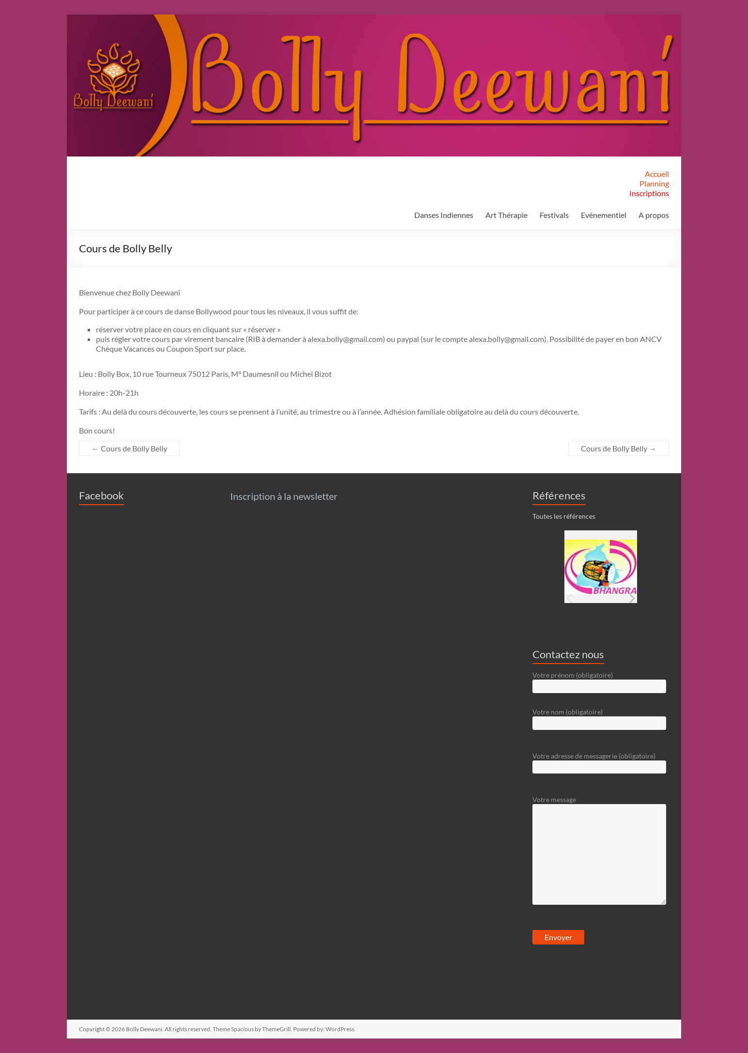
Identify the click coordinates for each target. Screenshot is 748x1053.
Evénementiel (603, 214)
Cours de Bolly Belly (129, 448)
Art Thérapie (506, 214)
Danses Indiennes (443, 214)
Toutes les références (563, 516)
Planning (654, 183)
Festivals (554, 214)
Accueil (657, 173)
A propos (654, 214)
